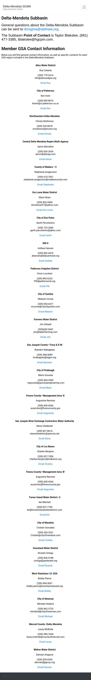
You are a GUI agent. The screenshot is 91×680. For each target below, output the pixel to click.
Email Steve (45, 438)
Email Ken (45, 108)
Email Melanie (45, 311)
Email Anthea (45, 260)
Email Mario (45, 387)
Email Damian (45, 667)
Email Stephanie (45, 184)
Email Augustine (45, 413)
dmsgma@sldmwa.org (41, 29)
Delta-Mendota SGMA (17, 6)
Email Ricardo (45, 565)
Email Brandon (44, 362)
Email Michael (45, 616)
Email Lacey (45, 641)
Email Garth (45, 235)
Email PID (45, 286)
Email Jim (45, 337)
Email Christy (44, 133)
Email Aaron (45, 159)
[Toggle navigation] (84, 7)
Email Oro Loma (44, 210)
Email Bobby (44, 591)
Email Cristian (45, 540)
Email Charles (45, 464)
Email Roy (45, 83)
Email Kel (44, 514)
